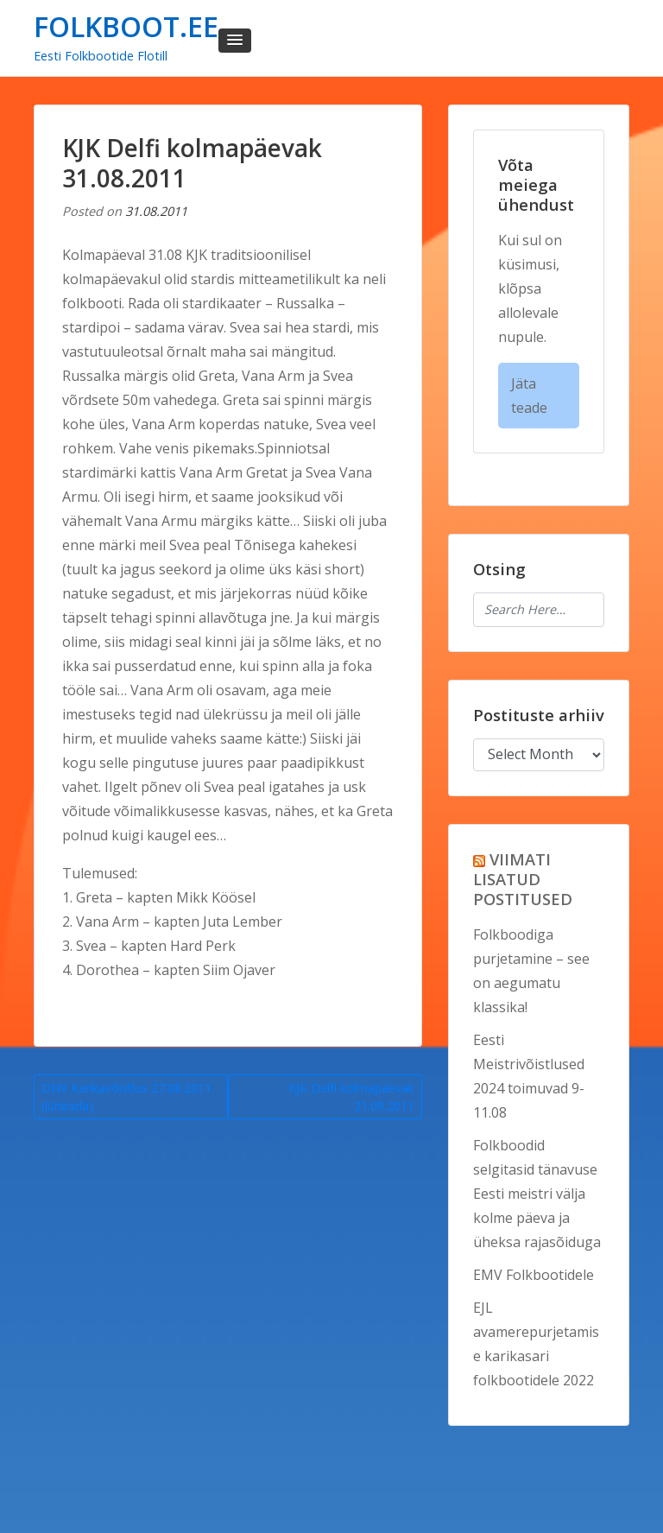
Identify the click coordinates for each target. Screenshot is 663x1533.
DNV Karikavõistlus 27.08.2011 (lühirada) (126, 1097)
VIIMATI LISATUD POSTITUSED (522, 878)
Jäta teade (529, 395)
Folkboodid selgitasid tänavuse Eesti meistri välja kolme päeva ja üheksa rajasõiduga (537, 1193)
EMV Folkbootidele (533, 1274)
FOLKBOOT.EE (126, 26)
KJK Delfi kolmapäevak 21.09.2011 (351, 1097)
